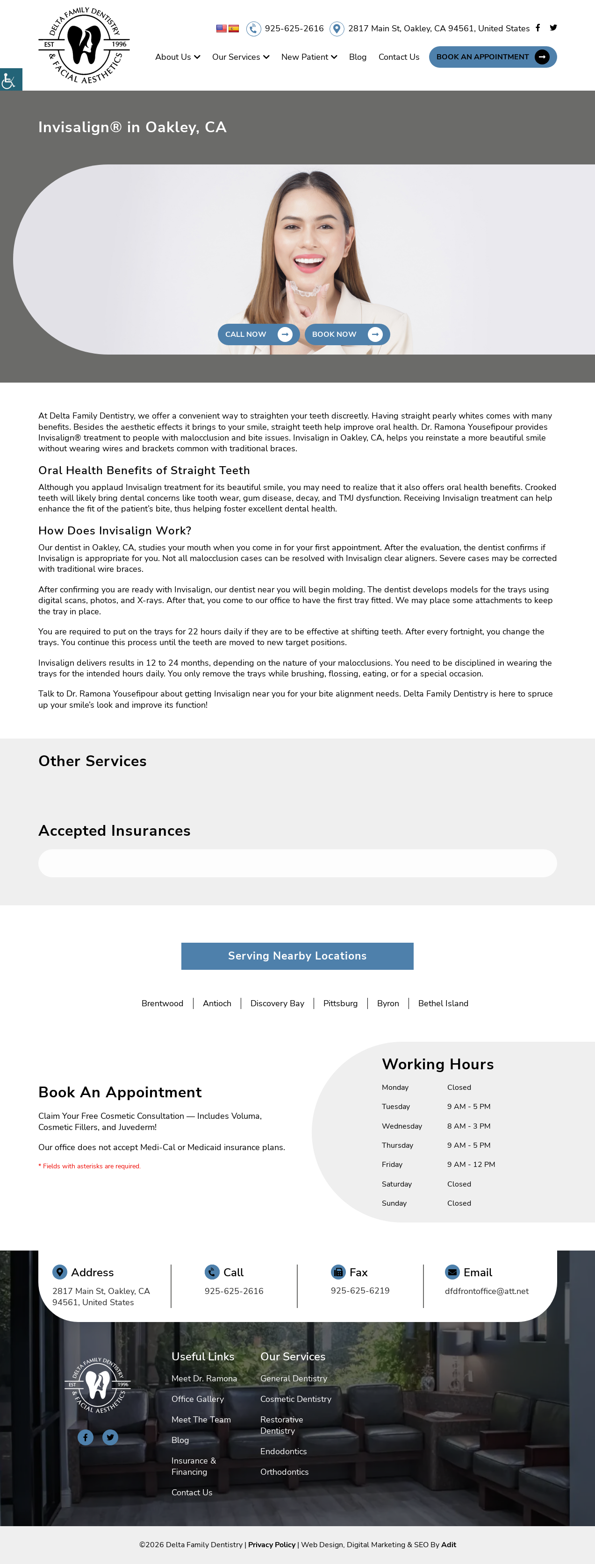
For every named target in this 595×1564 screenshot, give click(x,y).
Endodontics (283, 1451)
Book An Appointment (483, 57)
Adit (448, 1545)
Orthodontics (284, 1472)
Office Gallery (198, 1399)
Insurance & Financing (194, 1466)
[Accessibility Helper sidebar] (11, 79)
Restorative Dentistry (281, 1425)
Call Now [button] (245, 334)
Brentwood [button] (163, 1003)
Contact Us (399, 57)
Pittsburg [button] (340, 1003)
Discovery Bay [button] (277, 1003)
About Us (173, 57)
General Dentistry (293, 1378)
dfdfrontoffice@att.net (487, 1291)
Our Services (236, 57)
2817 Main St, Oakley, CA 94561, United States (439, 28)
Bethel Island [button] (443, 1003)
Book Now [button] (334, 334)
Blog (358, 57)
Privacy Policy (271, 1545)
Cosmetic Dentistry (295, 1399)
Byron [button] (388, 1003)
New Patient (304, 57)
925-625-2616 (294, 28)
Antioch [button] (217, 1003)
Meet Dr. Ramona (204, 1378)
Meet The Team (201, 1419)
